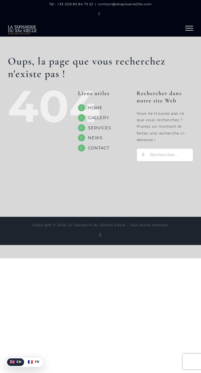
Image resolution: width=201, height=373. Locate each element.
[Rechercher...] (165, 154)
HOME (95, 107)
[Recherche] (143, 154)
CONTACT (98, 147)
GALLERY (98, 117)
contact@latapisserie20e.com (125, 4)
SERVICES (99, 127)
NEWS (95, 137)
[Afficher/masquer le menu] (189, 28)
